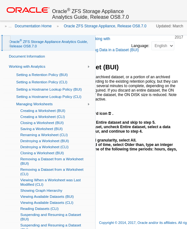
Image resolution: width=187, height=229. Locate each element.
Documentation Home (33, 26)
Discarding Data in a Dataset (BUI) (109, 50)
